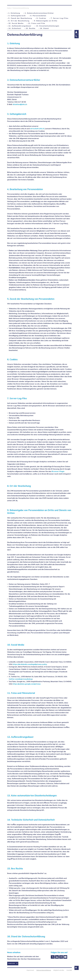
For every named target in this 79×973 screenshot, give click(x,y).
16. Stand (44, 28)
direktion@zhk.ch (20, 104)
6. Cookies (41, 18)
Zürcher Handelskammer (8, 2)
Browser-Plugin (58, 471)
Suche (70, 2)
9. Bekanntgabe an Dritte (45, 21)
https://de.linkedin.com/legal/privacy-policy (30, 664)
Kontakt (69, 970)
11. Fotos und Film (36, 23)
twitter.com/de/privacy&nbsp (20, 679)
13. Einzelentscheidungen (47, 26)
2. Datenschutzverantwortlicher (39, 13)
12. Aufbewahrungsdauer (19, 26)
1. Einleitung (14, 13)
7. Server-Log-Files (59, 18)
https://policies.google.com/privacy (27, 684)
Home (9, 8)
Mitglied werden (58, 970)
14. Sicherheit (14, 28)
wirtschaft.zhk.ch (37, 129)
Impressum (30, 970)
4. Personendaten (38, 16)
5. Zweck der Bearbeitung (20, 18)
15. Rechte (30, 28)
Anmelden (11, 963)
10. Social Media (15, 23)
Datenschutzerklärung (21, 8)
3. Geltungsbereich (17, 16)
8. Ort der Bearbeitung (18, 21)
